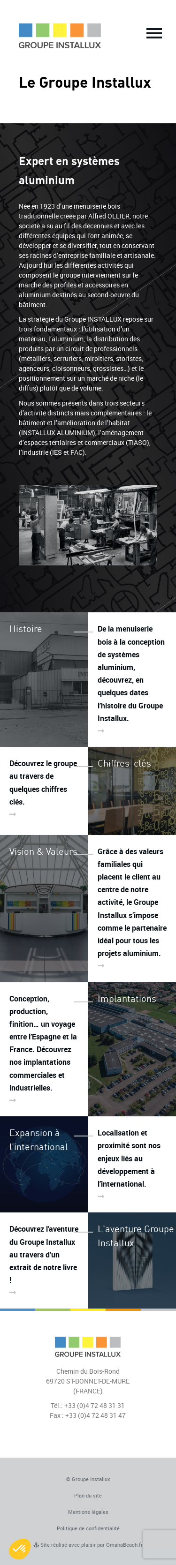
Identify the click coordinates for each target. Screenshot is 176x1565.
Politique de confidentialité (88, 1528)
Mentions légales (88, 1511)
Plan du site (88, 1495)
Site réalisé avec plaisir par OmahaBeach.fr (88, 1544)
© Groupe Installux (88, 1478)
